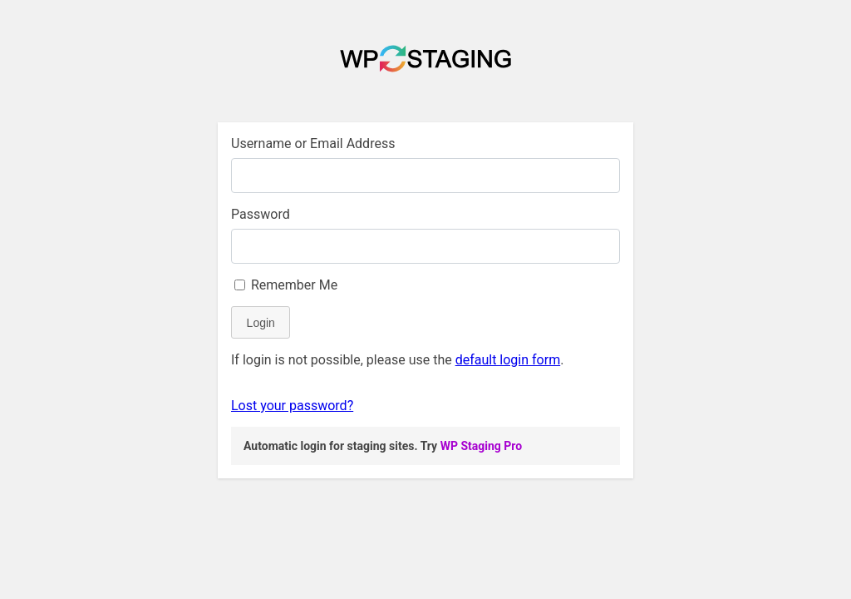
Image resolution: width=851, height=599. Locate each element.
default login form (508, 360)
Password (260, 214)
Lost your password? (292, 405)
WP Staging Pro (481, 446)
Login (261, 322)
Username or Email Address (313, 143)
